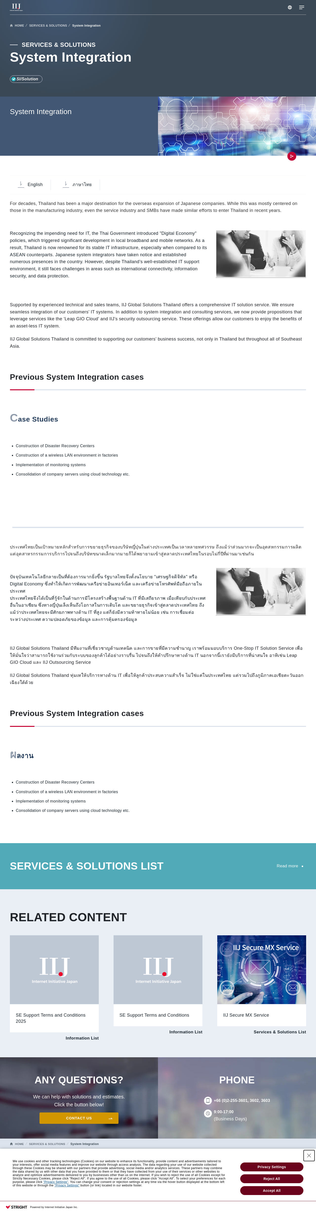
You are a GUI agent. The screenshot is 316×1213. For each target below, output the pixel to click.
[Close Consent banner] (309, 1157)
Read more (287, 866)
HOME (19, 25)
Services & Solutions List (278, 1033)
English (36, 185)
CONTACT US (79, 1119)
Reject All (271, 1180)
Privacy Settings (271, 1168)
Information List (81, 1039)
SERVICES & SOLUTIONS (48, 25)
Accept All (272, 1192)
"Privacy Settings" (55, 1183)
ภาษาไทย (85, 185)
